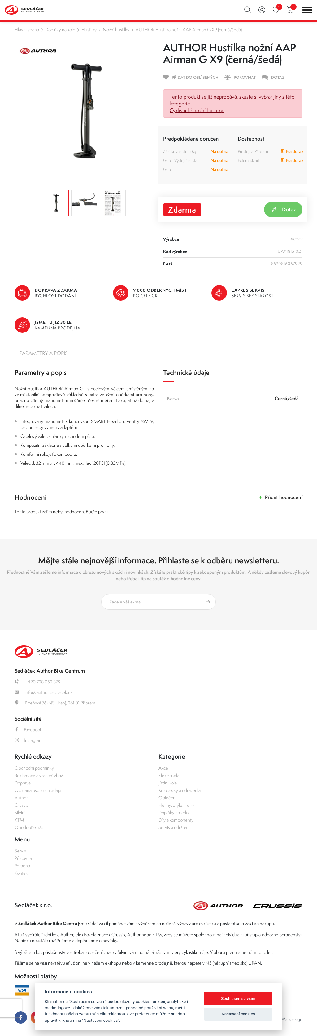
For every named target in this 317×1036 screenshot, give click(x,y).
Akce (163, 768)
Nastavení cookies (238, 1014)
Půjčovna (23, 858)
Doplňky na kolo (60, 29)
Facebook (28, 730)
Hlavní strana (27, 29)
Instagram (29, 740)
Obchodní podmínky (34, 768)
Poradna (22, 866)
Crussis (21, 805)
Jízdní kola (167, 783)
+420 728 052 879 (37, 682)
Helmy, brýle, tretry (176, 805)
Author (21, 798)
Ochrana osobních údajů (38, 790)
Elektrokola (168, 775)
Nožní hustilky (116, 29)
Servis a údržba (172, 827)
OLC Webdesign (286, 1019)
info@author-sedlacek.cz (43, 692)
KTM (19, 820)
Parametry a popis (44, 353)
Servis (20, 851)
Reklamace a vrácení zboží (39, 775)
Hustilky (89, 29)
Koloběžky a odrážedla (179, 790)
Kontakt (22, 873)
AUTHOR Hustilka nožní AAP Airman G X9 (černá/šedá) (189, 29)
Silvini (20, 812)
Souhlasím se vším (238, 998)
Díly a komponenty (175, 820)
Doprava (23, 783)
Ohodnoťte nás (29, 827)
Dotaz (283, 209)
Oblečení (167, 798)
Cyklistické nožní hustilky (197, 110)
